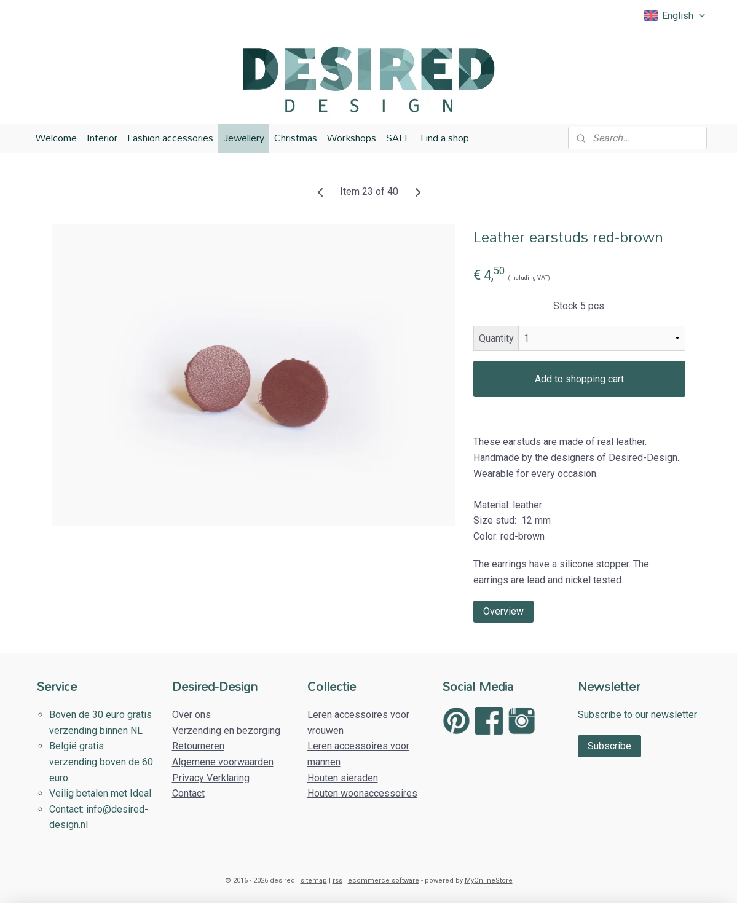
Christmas (295, 138)
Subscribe (609, 746)
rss (337, 881)
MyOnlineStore (489, 881)
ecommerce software (383, 881)
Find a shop (444, 138)
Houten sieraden (342, 778)
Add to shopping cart (579, 379)
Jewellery (243, 138)
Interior (102, 138)
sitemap (314, 881)
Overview (503, 611)
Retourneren (198, 746)
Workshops (351, 138)
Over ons (191, 714)
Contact (188, 793)
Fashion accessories (170, 138)
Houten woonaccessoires (362, 793)
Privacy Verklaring (211, 778)
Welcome (56, 138)
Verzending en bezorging (226, 730)
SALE (398, 138)
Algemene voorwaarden (223, 762)
